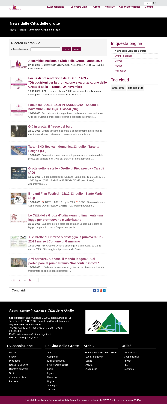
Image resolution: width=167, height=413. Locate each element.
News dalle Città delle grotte (101, 352)
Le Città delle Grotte (62, 346)
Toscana (51, 389)
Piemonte (52, 377)
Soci (11, 373)
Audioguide (91, 369)
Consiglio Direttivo (18, 365)
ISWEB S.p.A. (109, 400)
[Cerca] (148, 3)
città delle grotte (135, 88)
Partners (13, 381)
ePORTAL (137, 400)
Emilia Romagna (56, 360)
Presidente (14, 360)
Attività (110, 6)
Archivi (22, 29)
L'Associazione (56, 6)
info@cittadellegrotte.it (57, 321)
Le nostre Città (80, 6)
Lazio (50, 369)
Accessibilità (130, 352)
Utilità (127, 346)
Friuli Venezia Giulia (57, 365)
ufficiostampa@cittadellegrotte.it (34, 334)
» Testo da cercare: (20, 49)
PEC (126, 365)
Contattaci (129, 369)
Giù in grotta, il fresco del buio (50, 127)
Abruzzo (51, 352)
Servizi (89, 360)
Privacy (127, 360)
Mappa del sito (131, 356)
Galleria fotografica (129, 6)
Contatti (149, 6)
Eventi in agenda (94, 356)
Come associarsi (17, 377)
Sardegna (52, 385)
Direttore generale (18, 369)
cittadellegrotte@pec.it (26, 337)
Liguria (50, 373)
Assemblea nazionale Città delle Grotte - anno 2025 (65, 61)
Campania (52, 356)
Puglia (50, 381)
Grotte (96, 6)
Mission (13, 352)
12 (30, 280)
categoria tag (118, 88)
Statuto (13, 356)
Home (13, 29)
